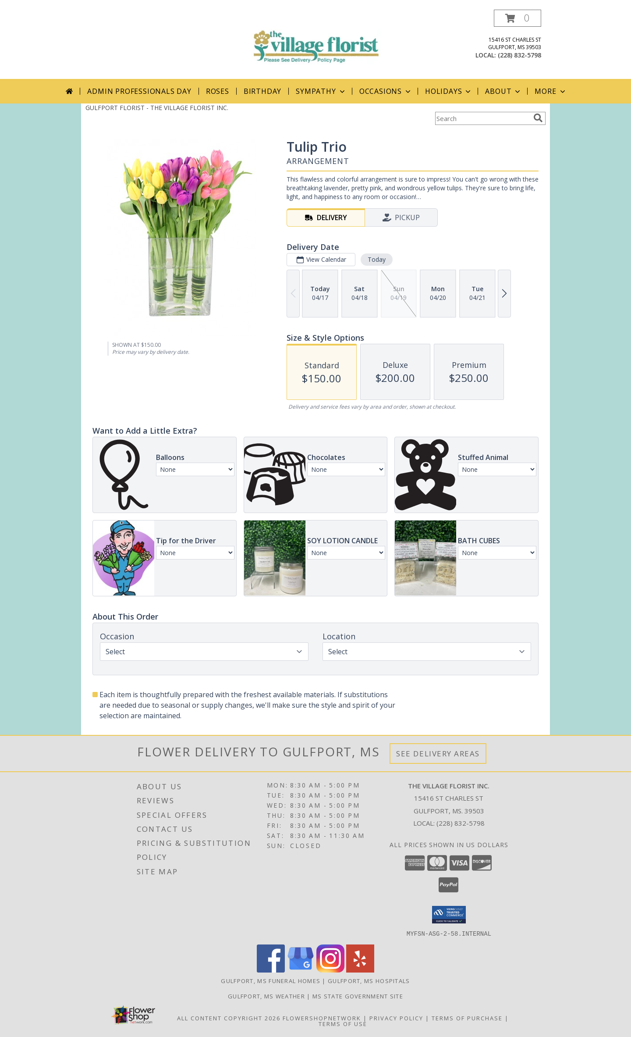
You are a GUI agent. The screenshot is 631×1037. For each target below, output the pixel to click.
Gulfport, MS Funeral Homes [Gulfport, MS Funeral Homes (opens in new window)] (270, 980)
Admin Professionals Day (139, 91)
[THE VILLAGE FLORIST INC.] (315, 39)
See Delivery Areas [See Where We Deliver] (438, 753)
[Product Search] (482, 118)
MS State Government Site (357, 996)
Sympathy (321, 91)
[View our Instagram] (330, 970)
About (503, 91)
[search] (538, 118)
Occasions (385, 91)
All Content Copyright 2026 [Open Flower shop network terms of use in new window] (228, 1018)
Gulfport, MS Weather (266, 996)
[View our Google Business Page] (301, 970)
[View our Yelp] (360, 970)
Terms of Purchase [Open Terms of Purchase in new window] (467, 1018)
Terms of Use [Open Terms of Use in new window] (343, 1023)
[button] (517, 18)
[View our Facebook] (271, 970)
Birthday (262, 91)
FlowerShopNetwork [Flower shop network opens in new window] (322, 1018)
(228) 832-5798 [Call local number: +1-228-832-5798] (519, 55)
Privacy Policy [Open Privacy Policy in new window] (396, 1018)
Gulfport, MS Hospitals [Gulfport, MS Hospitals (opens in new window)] (369, 980)
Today (377, 259)
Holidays (448, 91)
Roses (217, 91)
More (551, 91)
